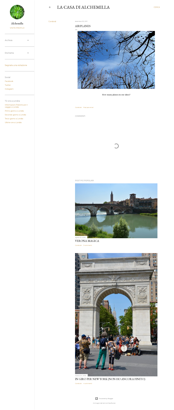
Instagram (9, 89)
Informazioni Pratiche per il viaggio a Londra (16, 106)
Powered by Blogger (104, 398)
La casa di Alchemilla (83, 7)
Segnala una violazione (16, 65)
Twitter (8, 85)
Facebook (9, 81)
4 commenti (87, 383)
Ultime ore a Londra (13, 122)
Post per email (88, 107)
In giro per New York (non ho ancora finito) (110, 379)
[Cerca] (157, 7)
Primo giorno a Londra (14, 111)
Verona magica (87, 241)
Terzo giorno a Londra (14, 119)
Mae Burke (111, 403)
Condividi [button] (52, 21)
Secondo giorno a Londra (15, 115)
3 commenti (87, 245)
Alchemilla (17, 23)
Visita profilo (17, 28)
